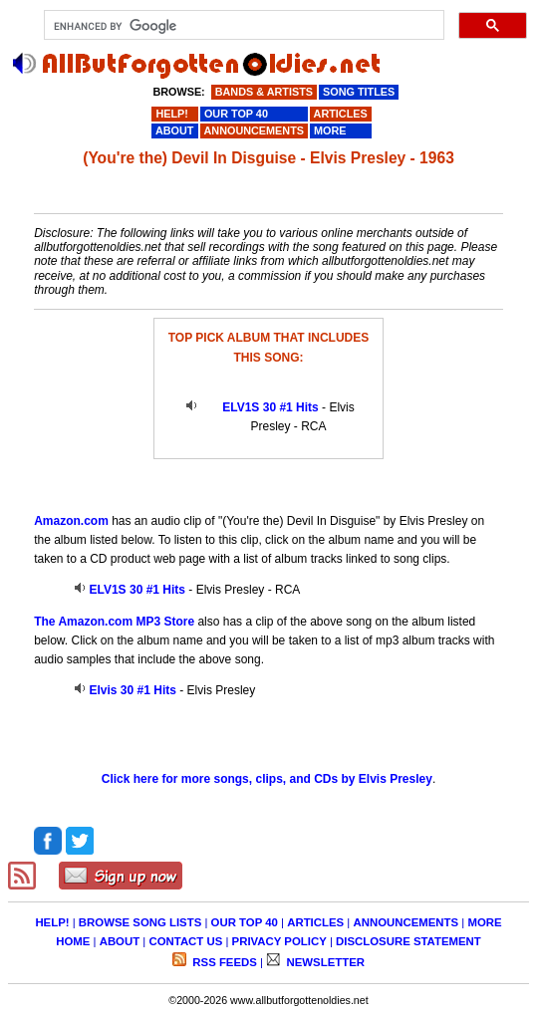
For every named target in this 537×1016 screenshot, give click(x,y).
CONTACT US (185, 941)
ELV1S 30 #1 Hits (270, 407)
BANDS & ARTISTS (264, 92)
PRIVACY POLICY (279, 941)
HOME (73, 941)
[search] (242, 26)
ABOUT (120, 941)
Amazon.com (71, 521)
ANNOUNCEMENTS (405, 922)
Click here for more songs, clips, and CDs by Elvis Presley (267, 779)
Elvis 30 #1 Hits (133, 690)
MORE (484, 922)
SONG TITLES (359, 92)
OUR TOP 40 (244, 922)
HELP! (52, 922)
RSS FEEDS (223, 962)
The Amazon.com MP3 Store (114, 622)
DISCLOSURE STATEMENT (408, 941)
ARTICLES (315, 922)
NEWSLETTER (324, 962)
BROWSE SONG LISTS (140, 922)
